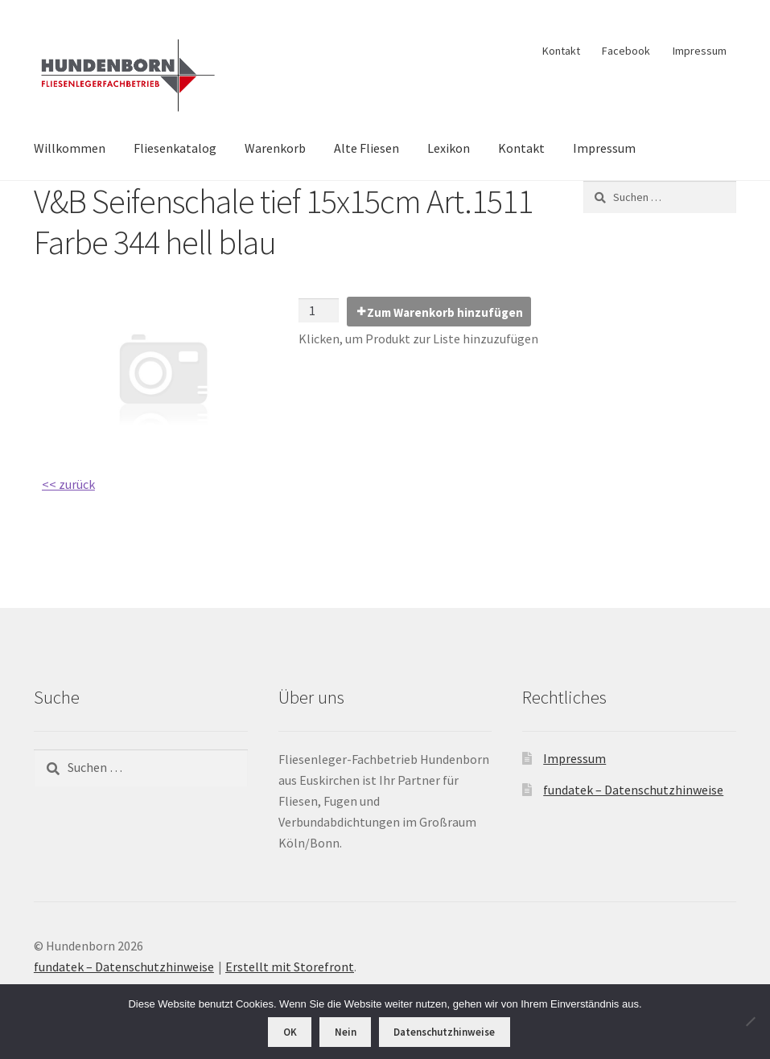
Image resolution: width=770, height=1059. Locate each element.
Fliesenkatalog (175, 148)
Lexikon (448, 148)
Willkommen (69, 148)
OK (290, 1032)
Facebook (626, 50)
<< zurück (68, 484)
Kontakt (561, 50)
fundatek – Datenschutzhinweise (633, 790)
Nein (345, 1032)
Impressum (700, 50)
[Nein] (750, 1021)
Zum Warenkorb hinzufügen (445, 312)
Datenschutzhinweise (444, 1032)
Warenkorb (275, 148)
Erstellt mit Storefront (289, 966)
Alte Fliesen (366, 148)
